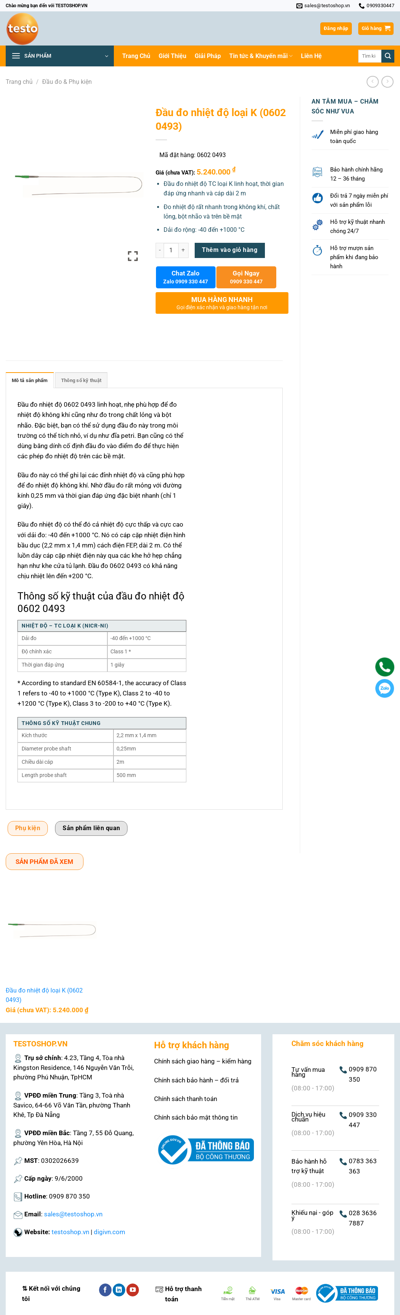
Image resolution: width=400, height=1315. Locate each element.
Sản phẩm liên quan (91, 828)
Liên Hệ (311, 56)
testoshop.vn (70, 1232)
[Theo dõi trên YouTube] (132, 1290)
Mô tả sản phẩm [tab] (30, 380)
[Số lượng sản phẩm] (171, 250)
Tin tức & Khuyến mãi (261, 56)
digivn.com (109, 1232)
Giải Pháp (208, 56)
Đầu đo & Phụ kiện (67, 81)
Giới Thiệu (172, 56)
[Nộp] (387, 56)
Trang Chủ (136, 56)
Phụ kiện (28, 828)
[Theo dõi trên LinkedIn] (119, 1290)
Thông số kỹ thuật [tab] (81, 380)
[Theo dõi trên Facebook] (105, 1290)
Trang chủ (19, 81)
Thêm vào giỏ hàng (229, 250)
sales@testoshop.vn (73, 1214)
